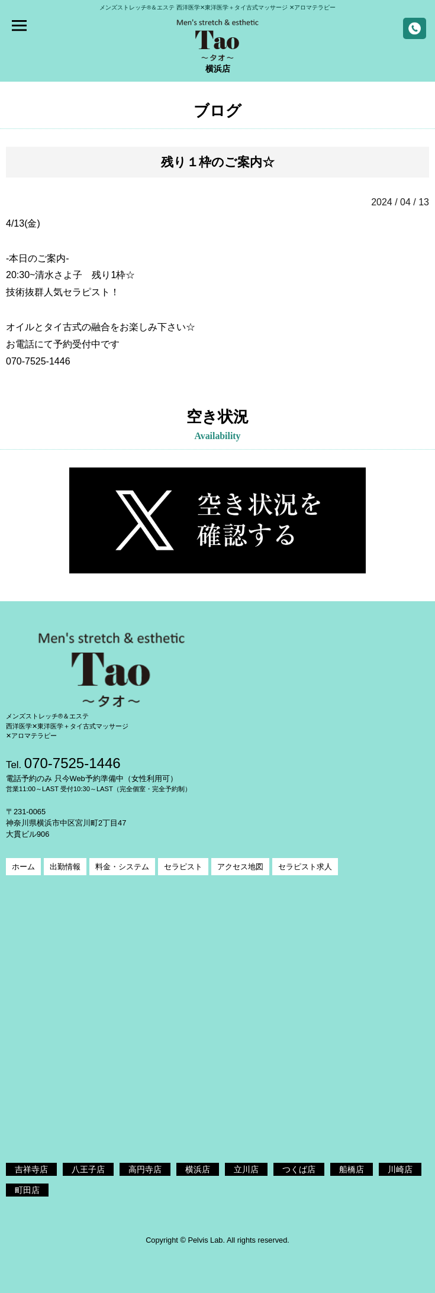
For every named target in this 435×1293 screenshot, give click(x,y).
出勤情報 (65, 866)
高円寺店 (145, 1169)
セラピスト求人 (305, 866)
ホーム (23, 866)
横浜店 (197, 1169)
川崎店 (400, 1169)
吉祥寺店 (31, 1169)
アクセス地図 (240, 866)
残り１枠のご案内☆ (218, 162)
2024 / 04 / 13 (400, 202)
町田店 (27, 1190)
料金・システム (122, 866)
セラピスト (183, 866)
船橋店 (351, 1169)
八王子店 (88, 1169)
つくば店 (298, 1169)
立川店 (246, 1169)
